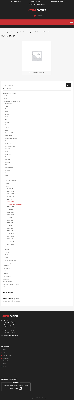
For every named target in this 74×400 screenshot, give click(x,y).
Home (2, 32)
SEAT (5, 271)
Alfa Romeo (8, 103)
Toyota (7, 257)
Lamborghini (9, 133)
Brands (5, 350)
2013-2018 (10, 212)
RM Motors (7, 268)
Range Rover (9, 167)
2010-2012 (10, 209)
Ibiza (7, 183)
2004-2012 (10, 194)
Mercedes (8, 143)
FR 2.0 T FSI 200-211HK (15, 204)
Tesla (6, 255)
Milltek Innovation (10, 146)
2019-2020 (10, 236)
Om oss (5, 364)
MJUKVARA (6, 279)
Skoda (7, 247)
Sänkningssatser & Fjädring (11, 284)
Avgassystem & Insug (12, 32)
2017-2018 (10, 228)
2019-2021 (10, 239)
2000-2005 (10, 188)
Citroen (7, 114)
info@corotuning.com (11, 335)
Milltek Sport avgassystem (26, 32)
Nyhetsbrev (6, 361)
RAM (6, 165)
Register (42, 4)
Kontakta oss (7, 355)
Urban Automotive (10, 260)
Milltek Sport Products (11, 149)
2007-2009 (10, 207)
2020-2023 (10, 241)
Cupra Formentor (11, 180)
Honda (7, 122)
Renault (7, 170)
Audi (5, 95)
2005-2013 (10, 196)
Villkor (4, 366)
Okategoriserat (7, 281)
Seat (36, 32)
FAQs (4, 352)
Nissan (7, 157)
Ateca (8, 178)
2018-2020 (10, 233)
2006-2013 (10, 201)
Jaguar (7, 127)
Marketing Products (11, 138)
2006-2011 (10, 199)
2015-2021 (10, 225)
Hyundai (7, 125)
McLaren (7, 141)
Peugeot (7, 159)
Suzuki (7, 252)
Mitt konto (6, 358)
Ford (6, 119)
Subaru (7, 249)
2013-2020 (10, 215)
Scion (6, 173)
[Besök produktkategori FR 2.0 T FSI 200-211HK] (36, 72)
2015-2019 (10, 223)
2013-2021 (10, 217)
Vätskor (5, 287)
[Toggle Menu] (71, 22)
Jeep (6, 130)
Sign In (37, 4)
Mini (6, 151)
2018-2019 (10, 231)
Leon (40, 32)
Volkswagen (8, 263)
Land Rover (8, 135)
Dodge (7, 117)
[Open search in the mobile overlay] (37, 85)
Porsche (7, 162)
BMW (5, 98)
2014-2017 (10, 220)
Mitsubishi (8, 154)
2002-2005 (10, 191)
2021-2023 (10, 244)
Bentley (7, 109)
